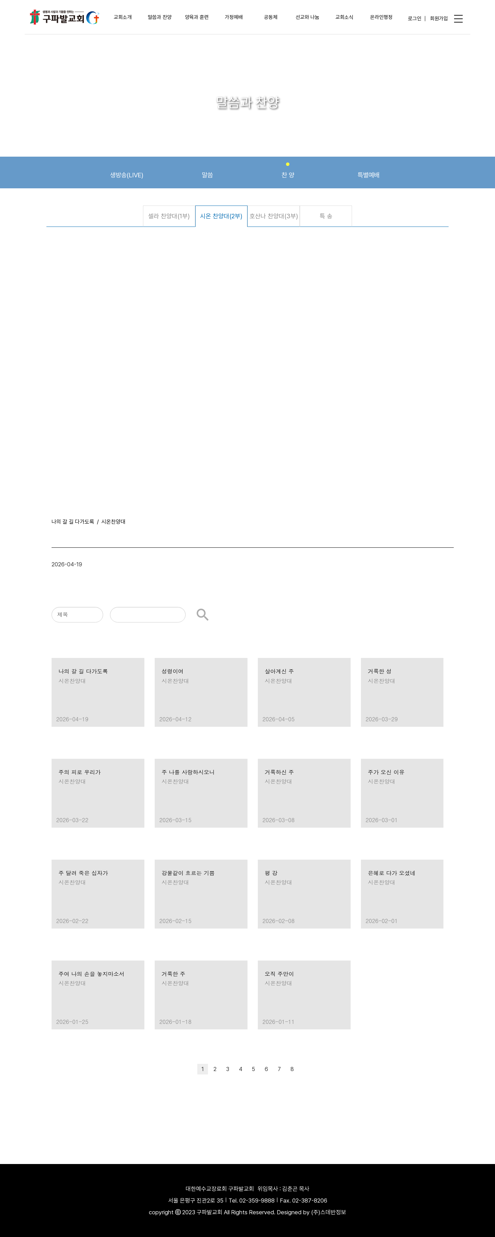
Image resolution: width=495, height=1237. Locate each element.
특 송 (326, 216)
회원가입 (439, 18)
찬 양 (288, 171)
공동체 (270, 17)
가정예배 (234, 17)
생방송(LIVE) (126, 171)
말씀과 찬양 (160, 17)
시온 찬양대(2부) (221, 216)
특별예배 (369, 171)
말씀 (207, 171)
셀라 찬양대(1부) (169, 216)
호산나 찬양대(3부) (274, 216)
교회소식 (344, 17)
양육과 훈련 (197, 17)
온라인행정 (381, 17)
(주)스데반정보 (328, 1212)
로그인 (414, 18)
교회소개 (123, 17)
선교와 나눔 (307, 17)
